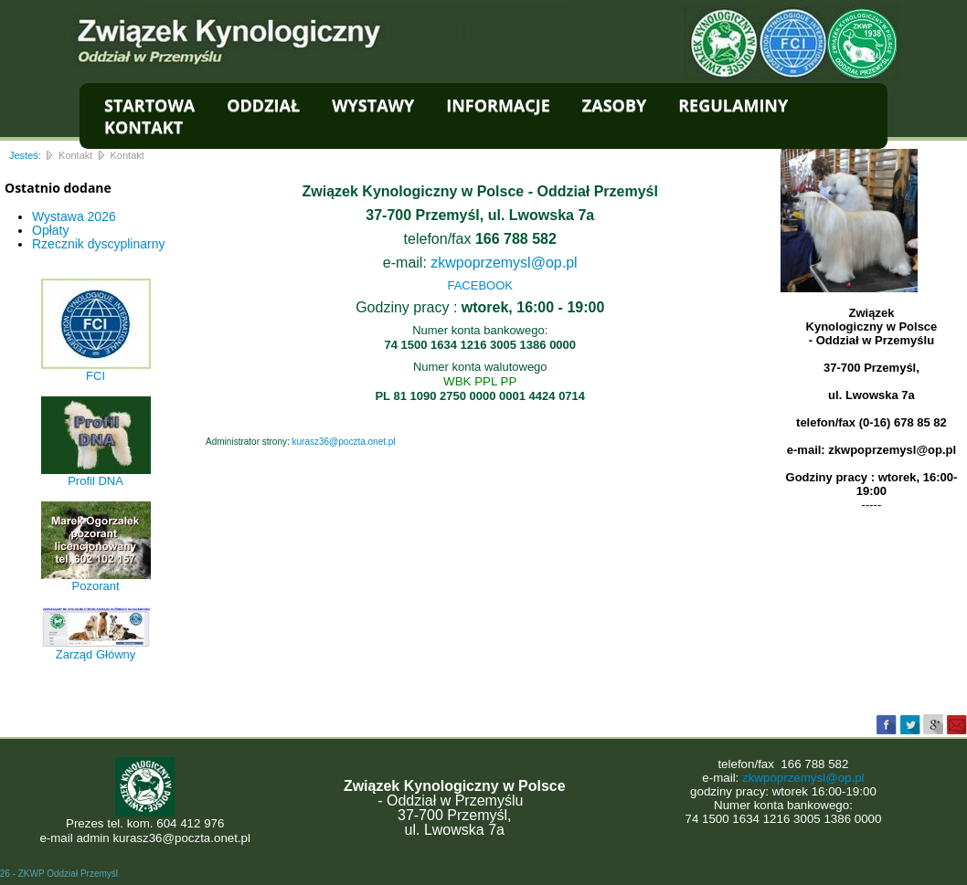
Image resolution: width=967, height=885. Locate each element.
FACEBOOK (480, 285)
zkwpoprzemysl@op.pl (503, 262)
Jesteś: (25, 155)
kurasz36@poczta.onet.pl (344, 442)
